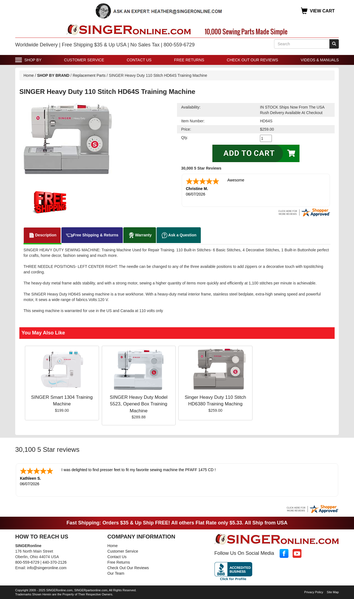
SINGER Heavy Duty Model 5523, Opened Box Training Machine (139, 404)
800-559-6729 (27, 562)
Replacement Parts (89, 75)
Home (29, 75)
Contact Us (139, 60)
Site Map (333, 591)
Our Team (115, 573)
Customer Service (84, 60)
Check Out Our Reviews (252, 60)
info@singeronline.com (47, 567)
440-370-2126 (55, 562)
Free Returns (189, 60)
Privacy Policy (313, 591)
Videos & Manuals (320, 60)
